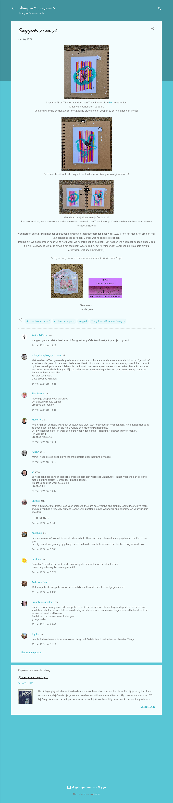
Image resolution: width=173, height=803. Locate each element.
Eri (33, 471)
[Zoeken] (160, 9)
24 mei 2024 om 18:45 (44, 383)
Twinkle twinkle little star (32, 678)
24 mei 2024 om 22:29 (44, 572)
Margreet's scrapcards (37, 8)
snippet (83, 321)
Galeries (96, 794)
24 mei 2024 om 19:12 (44, 461)
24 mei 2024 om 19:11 (44, 441)
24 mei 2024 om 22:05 (44, 549)
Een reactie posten (31, 652)
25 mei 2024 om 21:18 (44, 644)
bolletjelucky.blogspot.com (46, 355)
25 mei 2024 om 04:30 (44, 592)
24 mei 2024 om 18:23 (44, 345)
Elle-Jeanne (38, 393)
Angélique (37, 533)
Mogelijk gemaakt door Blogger (86, 787)
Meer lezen (148, 707)
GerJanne (37, 559)
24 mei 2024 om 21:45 (44, 523)
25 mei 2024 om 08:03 (44, 624)
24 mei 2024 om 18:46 (44, 409)
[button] (153, 28)
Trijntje (35, 634)
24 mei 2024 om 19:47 (44, 491)
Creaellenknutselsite (43, 602)
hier (111, 102)
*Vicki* (35, 451)
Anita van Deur (40, 582)
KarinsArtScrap (40, 335)
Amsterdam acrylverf (38, 321)
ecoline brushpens (64, 321)
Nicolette (37, 419)
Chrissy (36, 500)
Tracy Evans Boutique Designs (108, 321)
